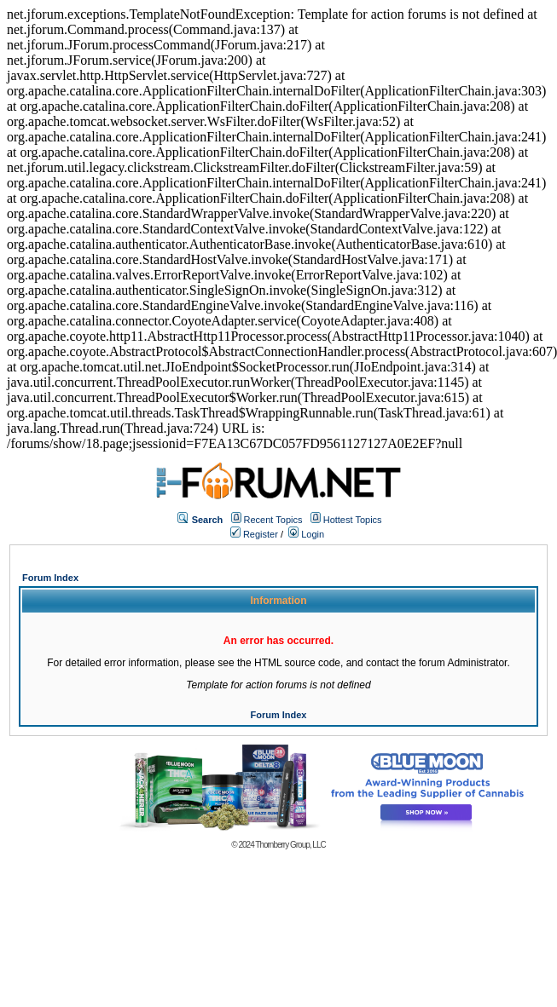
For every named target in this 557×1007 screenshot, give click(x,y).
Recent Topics (273, 520)
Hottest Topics (352, 520)
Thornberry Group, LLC (290, 844)
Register (254, 534)
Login (306, 534)
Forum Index (50, 578)
